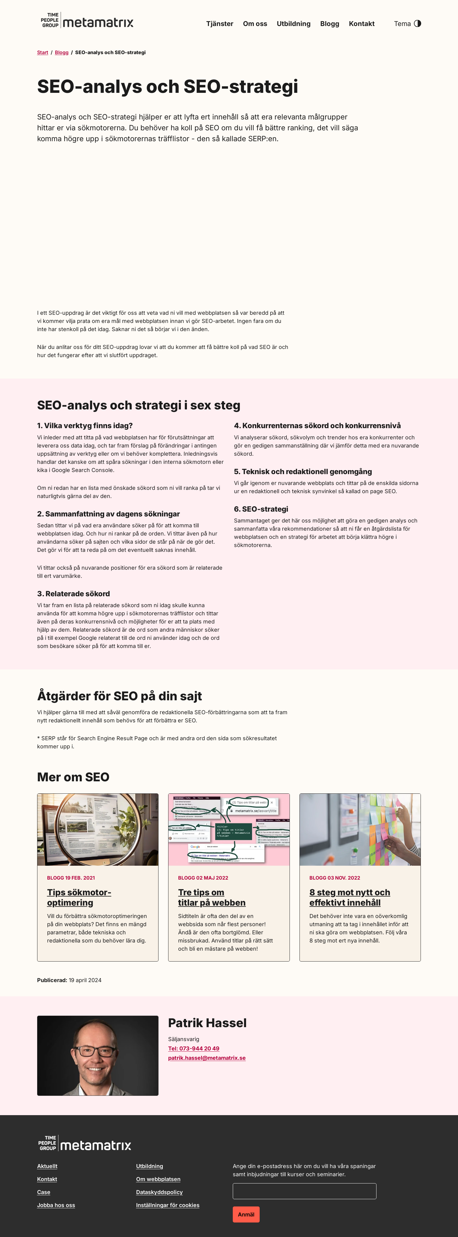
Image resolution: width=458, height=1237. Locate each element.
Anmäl (246, 1214)
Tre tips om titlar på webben (212, 897)
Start (42, 52)
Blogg (329, 24)
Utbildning (294, 24)
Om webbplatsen (158, 1179)
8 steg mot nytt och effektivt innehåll (349, 897)
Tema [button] (407, 24)
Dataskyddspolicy (159, 1192)
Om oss (255, 24)
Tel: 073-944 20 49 (193, 1048)
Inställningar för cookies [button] (168, 1205)
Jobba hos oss (56, 1205)
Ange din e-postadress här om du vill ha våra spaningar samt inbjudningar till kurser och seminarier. (304, 1170)
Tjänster (219, 24)
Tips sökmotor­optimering (79, 897)
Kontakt (362, 24)
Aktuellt (47, 1166)
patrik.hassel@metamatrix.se (207, 1058)
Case (43, 1192)
